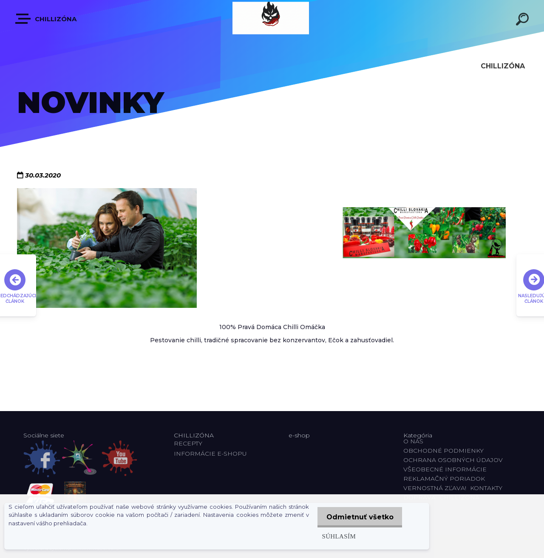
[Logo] (272, 18)
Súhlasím (335, 536)
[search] (523, 20)
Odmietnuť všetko (357, 517)
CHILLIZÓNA (46, 19)
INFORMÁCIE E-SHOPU (210, 454)
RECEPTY (190, 443)
